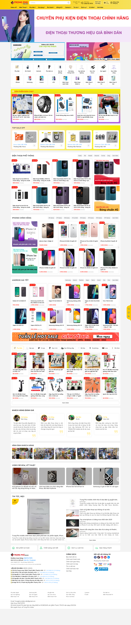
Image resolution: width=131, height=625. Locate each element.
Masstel (97, 183)
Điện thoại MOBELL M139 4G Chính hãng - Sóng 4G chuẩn (41, 207)
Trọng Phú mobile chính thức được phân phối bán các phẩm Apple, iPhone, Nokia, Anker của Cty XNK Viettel (38, 563)
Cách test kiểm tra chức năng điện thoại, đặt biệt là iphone (51, 515)
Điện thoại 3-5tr (33, 624)
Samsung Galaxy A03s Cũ (74, 329)
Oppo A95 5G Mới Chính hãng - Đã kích (92, 353)
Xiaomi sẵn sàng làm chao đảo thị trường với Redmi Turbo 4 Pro (98, 557)
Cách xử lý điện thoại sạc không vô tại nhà (95, 537)
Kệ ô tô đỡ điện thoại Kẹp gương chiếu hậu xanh (110, 398)
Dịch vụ (84, 8)
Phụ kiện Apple (15, 620)
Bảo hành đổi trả (71, 584)
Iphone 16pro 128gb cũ (46, 268)
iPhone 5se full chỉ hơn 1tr (75, 514)
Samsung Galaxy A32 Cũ (56, 353)
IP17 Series (107, 245)
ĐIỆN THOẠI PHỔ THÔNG (23, 183)
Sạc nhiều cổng (70, 622)
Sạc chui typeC (33, 622)
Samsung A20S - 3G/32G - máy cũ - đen (110, 353)
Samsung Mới (32, 620)
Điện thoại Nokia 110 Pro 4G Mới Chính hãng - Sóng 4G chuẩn (61, 234)
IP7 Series (59, 245)
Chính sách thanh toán (73, 587)
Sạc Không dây (67, 375)
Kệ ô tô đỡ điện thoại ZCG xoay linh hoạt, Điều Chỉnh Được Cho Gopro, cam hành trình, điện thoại (20, 422)
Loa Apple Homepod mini (63, 143)
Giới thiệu (100, 7)
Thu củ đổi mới (70, 594)
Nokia (80, 183)
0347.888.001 (50, 598)
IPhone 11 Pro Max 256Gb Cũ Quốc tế (109, 296)
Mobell (90, 183)
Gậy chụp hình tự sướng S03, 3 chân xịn (56, 422)
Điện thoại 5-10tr (52, 624)
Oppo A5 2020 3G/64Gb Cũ (92, 329)
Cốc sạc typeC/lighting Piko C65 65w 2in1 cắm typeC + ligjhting (38, 398)
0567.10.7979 (28, 585)
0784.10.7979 (47, 610)
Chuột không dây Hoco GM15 (64, 115)
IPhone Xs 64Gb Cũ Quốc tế (68, 295)
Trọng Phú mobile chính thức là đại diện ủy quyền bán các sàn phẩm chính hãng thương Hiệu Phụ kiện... (98, 527)
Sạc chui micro (52, 622)
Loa (105, 375)
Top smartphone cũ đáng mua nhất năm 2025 (96, 547)
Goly (108, 183)
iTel (85, 183)
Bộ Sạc (81, 375)
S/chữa (92, 8)
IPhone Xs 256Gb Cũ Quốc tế (89, 295)
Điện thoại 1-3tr (15, 624)
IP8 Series (67, 245)
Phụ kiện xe (106, 620)
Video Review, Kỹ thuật (23, 493)
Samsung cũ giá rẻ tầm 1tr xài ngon (105, 514)
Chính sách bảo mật (72, 596)
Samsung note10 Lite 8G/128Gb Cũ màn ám (37, 329)
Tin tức (77, 8)
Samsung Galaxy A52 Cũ (74, 353)
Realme (81, 307)
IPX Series (83, 245)
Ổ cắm (86, 622)
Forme (103, 183)
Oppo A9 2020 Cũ (18, 353)
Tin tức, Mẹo (18, 524)
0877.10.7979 (49, 608)
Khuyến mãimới (76, 2)
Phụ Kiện (18, 375)
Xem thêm (115, 183)
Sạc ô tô (53, 375)
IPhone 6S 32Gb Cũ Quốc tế (68, 268)
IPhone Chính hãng (21, 245)
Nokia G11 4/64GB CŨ (19, 328)
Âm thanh (51, 8)
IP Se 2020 (75, 245)
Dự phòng (93, 375)
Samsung (67, 307)
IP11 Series (91, 245)
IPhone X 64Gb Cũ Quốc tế (47, 295)
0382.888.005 (48, 606)
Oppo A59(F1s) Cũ (36, 353)
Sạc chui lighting (15, 622)
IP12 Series (99, 245)
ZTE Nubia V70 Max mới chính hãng (108, 144)
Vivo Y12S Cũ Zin (108, 328)
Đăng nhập (116, 2)
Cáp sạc (30, 375)
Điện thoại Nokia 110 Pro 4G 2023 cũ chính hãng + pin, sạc (82, 207)
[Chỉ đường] (56, 608)
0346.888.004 (43, 604)
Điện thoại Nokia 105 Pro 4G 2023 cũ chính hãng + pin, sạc (61, 207)
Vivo (109, 307)
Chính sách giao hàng (73, 589)
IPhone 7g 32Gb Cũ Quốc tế (108, 268)
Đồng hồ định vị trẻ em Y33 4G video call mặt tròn (43, 116)
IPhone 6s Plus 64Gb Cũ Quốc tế (89, 269)
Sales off (14, 7)
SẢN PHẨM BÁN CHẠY (23, 91)
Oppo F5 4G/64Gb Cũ (55, 328)
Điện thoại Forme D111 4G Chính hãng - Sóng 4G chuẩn (21, 234)
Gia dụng (42, 8)
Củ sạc (41, 375)
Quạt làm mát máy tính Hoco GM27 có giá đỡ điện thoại (86, 116)
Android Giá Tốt (20, 308)
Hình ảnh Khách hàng (23, 473)
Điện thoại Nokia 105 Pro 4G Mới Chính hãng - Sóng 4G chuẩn (41, 234)
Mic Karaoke (117, 375)
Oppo (87, 307)
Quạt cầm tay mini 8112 (110, 421)
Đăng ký (115, 3)
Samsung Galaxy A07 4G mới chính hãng (86, 144)
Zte (104, 307)
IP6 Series (51, 245)
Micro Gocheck (70, 624)
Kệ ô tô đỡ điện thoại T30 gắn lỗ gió (74, 398)
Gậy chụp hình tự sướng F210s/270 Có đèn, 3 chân (92, 422)
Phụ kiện (33, 8)
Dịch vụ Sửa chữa (71, 620)
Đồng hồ (60, 8)
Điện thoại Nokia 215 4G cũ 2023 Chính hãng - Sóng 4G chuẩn (82, 234)
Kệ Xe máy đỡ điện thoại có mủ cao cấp (108, 116)
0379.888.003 (46, 602)
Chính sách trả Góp (72, 591)
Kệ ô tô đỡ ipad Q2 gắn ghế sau (56, 398)
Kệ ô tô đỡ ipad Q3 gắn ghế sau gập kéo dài (92, 398)
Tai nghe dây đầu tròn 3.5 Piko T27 (19, 398)
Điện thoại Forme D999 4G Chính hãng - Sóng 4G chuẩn (21, 207)
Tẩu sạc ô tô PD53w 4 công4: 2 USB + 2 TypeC (74, 422)
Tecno (93, 307)
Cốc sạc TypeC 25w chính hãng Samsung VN (22, 144)
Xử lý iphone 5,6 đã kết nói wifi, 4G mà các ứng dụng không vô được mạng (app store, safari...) (24, 515)
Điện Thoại (23, 8)
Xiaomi (75, 307)
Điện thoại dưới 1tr (108, 622)
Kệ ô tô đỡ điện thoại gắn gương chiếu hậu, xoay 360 (38, 422)
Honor (99, 307)
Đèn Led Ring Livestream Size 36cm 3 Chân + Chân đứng (43, 144)
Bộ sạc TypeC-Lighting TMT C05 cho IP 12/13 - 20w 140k (21, 116)
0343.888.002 (43, 600)
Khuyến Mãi (51, 620)
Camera (68, 8)
